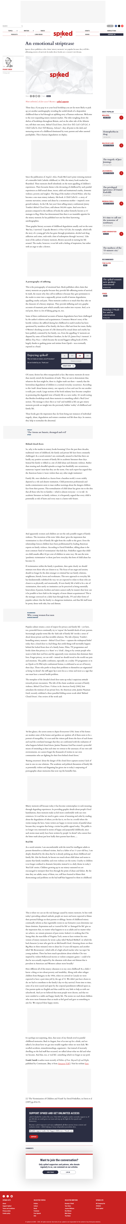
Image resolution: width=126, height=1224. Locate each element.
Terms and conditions (9, 1208)
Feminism (36, 1211)
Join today (50, 1172)
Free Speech (37, 1213)
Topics (10, 31)
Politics (106, 234)
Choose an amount (76, 361)
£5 (64, 356)
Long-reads (39, 34)
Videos (43, 31)
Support (33, 1137)
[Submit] (22, 26)
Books (87, 34)
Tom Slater (106, 263)
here (87, 1063)
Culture (36, 1206)
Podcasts (14, 34)
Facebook (116, 26)
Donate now (67, 366)
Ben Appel (105, 115)
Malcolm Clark (108, 143)
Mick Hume (68, 1213)
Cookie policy (6, 1213)
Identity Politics (108, 145)
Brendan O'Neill (108, 201)
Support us (111, 34)
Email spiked (99, 1208)
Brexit (35, 1208)
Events (87, 31)
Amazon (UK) (64, 1063)
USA (35, 1216)
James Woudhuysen (109, 232)
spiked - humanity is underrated (63, 34)
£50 (88, 356)
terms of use (57, 1222)
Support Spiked (7, 1206)
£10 (72, 356)
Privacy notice (7, 1211)
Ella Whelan (68, 1211)
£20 (80, 356)
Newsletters (111, 31)
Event (105, 265)
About (4, 1203)
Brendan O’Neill (69, 1203)
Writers (26, 31)
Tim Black (68, 1216)
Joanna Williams (69, 1208)
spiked (104, 293)
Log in (110, 26)
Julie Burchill (107, 171)
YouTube (122, 26)
